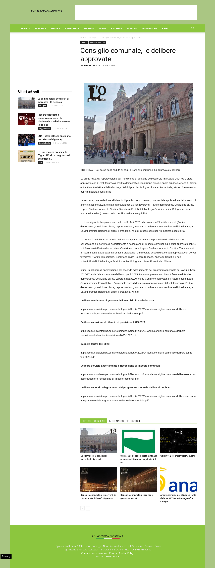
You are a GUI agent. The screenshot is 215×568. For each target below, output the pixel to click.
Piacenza (116, 28)
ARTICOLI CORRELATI (93, 421)
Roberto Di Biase (92, 65)
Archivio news (99, 553)
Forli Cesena (72, 28)
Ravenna (132, 28)
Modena (89, 28)
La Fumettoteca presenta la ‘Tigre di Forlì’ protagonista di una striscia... (54, 155)
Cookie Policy (126, 553)
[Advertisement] (136, 12)
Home (25, 28)
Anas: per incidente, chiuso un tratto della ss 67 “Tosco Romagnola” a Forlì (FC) (178, 498)
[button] (193, 28)
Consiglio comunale (97, 42)
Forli (40, 162)
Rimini (165, 28)
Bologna (40, 28)
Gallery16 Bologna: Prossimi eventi (177, 456)
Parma (102, 28)
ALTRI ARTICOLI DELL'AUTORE (125, 421)
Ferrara (55, 28)
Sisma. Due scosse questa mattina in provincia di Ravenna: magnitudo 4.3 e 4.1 (138, 459)
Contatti (85, 553)
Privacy (113, 553)
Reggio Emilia (149, 28)
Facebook (110, 556)
